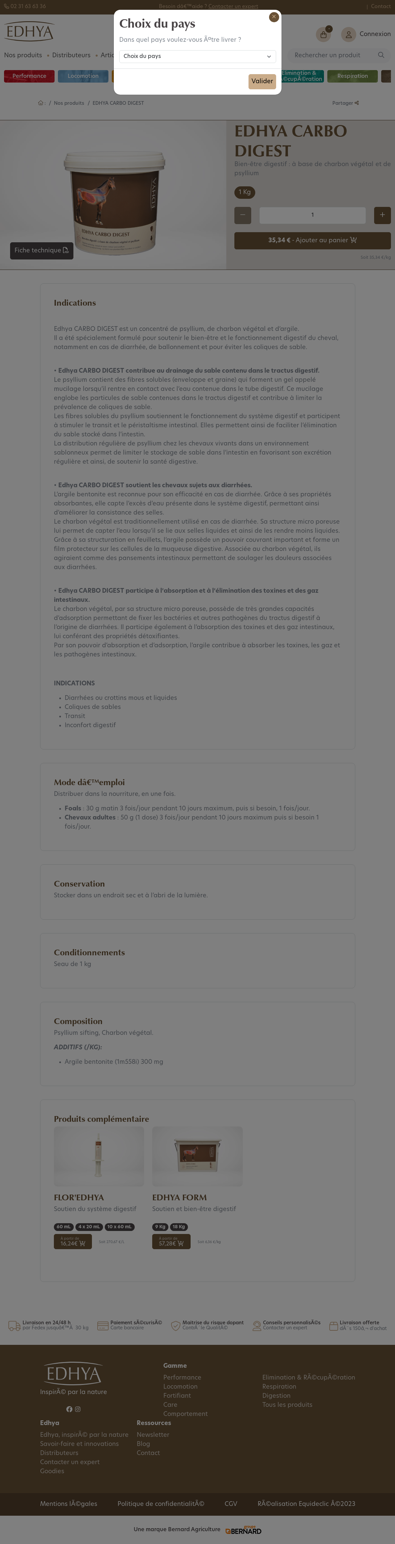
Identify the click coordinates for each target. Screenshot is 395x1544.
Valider (262, 82)
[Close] (274, 17)
